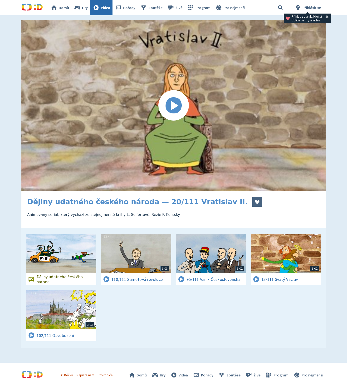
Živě (174, 7)
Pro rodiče (105, 375)
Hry (81, 7)
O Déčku (67, 375)
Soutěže (151, 7)
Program (198, 7)
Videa (101, 7)
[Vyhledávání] (280, 7)
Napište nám (85, 375)
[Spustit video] (173, 105)
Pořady (125, 7)
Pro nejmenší (230, 7)
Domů (59, 7)
